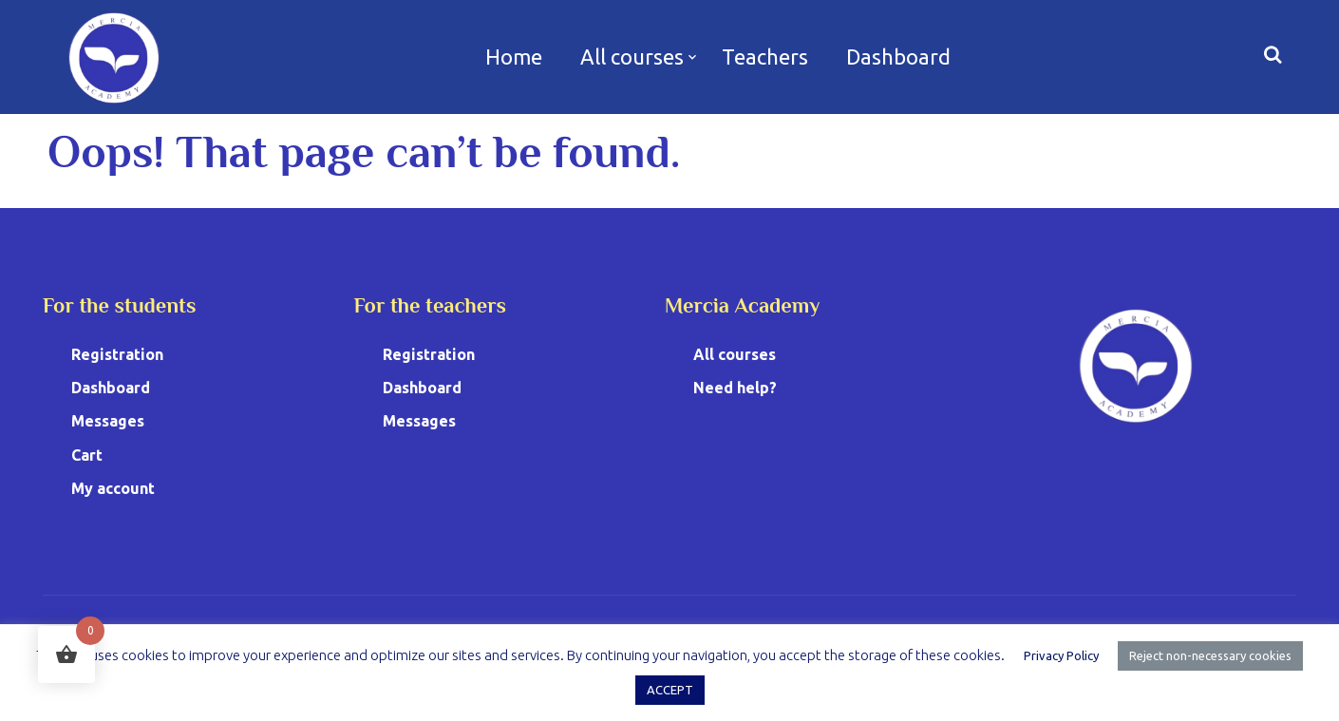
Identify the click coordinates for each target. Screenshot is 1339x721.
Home (513, 56)
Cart (87, 455)
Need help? (735, 387)
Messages (107, 420)
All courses (632, 56)
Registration (117, 354)
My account (113, 488)
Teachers (765, 56)
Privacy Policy (1061, 655)
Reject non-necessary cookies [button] (1210, 655)
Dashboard (898, 56)
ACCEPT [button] (670, 689)
